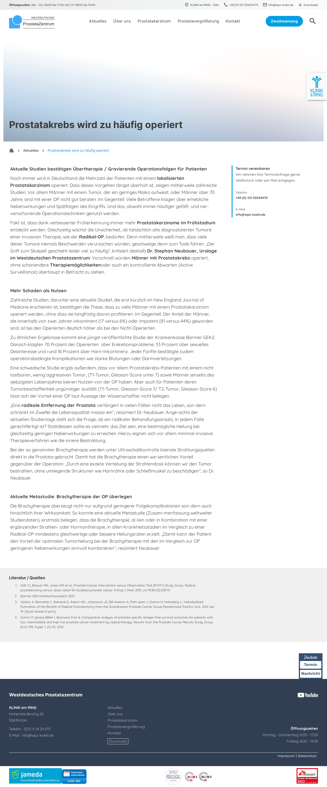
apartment (11, 150)
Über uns (115, 714)
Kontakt (114, 733)
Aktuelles (31, 150)
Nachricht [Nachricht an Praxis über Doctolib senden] (310, 673)
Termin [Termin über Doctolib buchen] (310, 665)
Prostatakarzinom (123, 720)
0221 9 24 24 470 (37, 729)
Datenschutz (307, 756)
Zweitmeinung (284, 21)
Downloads (118, 741)
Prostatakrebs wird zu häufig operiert (78, 150)
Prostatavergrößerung (126, 726)
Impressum (286, 756)
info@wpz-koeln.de (250, 215)
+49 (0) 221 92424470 (252, 198)
